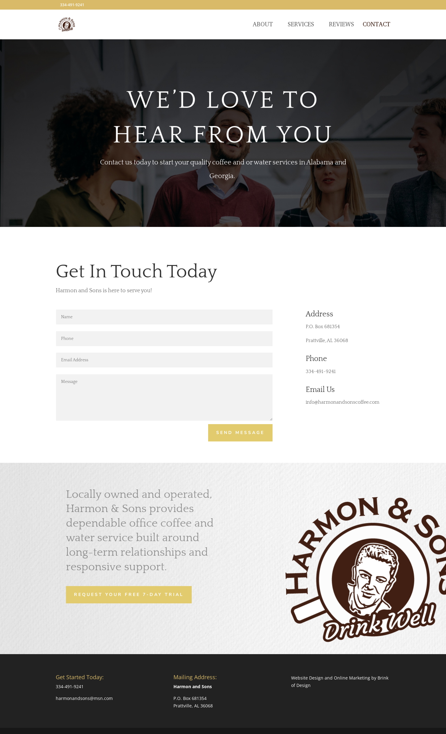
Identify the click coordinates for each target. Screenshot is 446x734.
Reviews (341, 25)
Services (301, 25)
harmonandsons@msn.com (84, 698)
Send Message (240, 433)
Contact (376, 25)
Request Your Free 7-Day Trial (129, 594)
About (263, 25)
